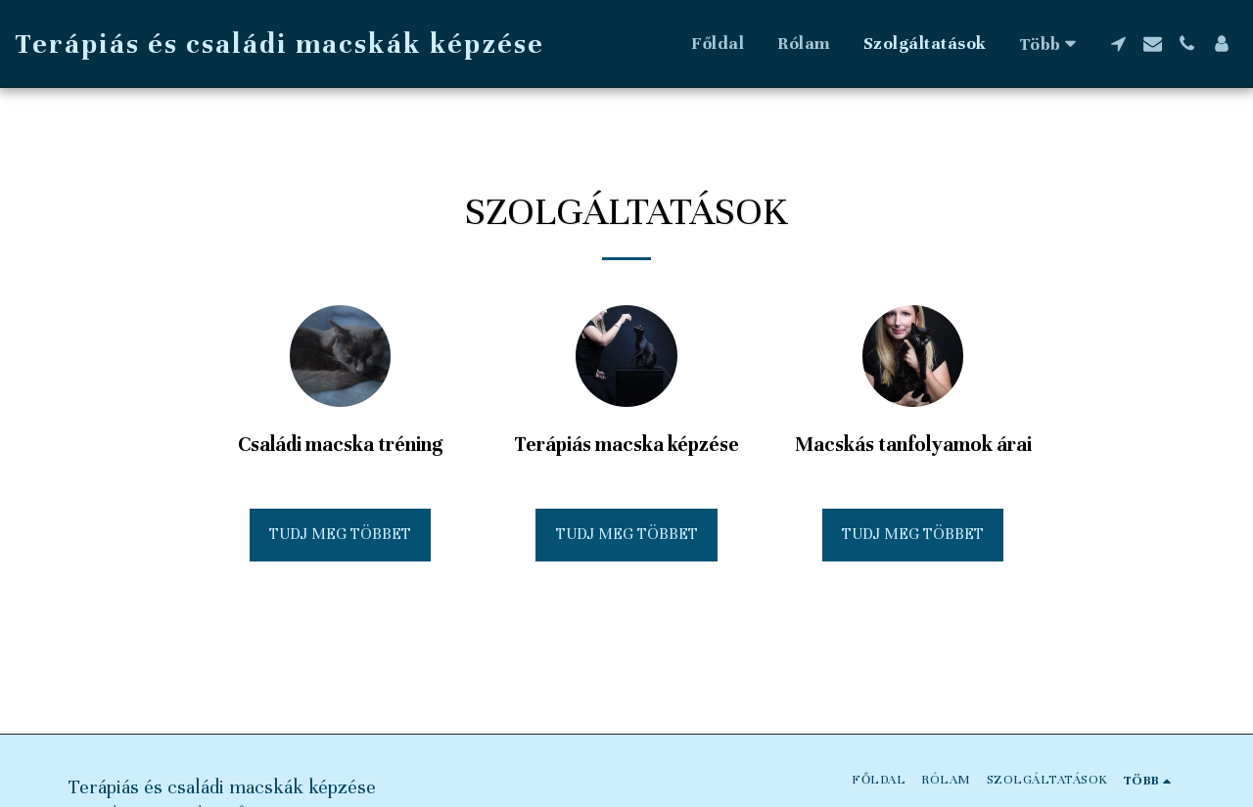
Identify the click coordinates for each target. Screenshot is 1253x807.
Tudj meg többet (340, 534)
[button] (1118, 43)
